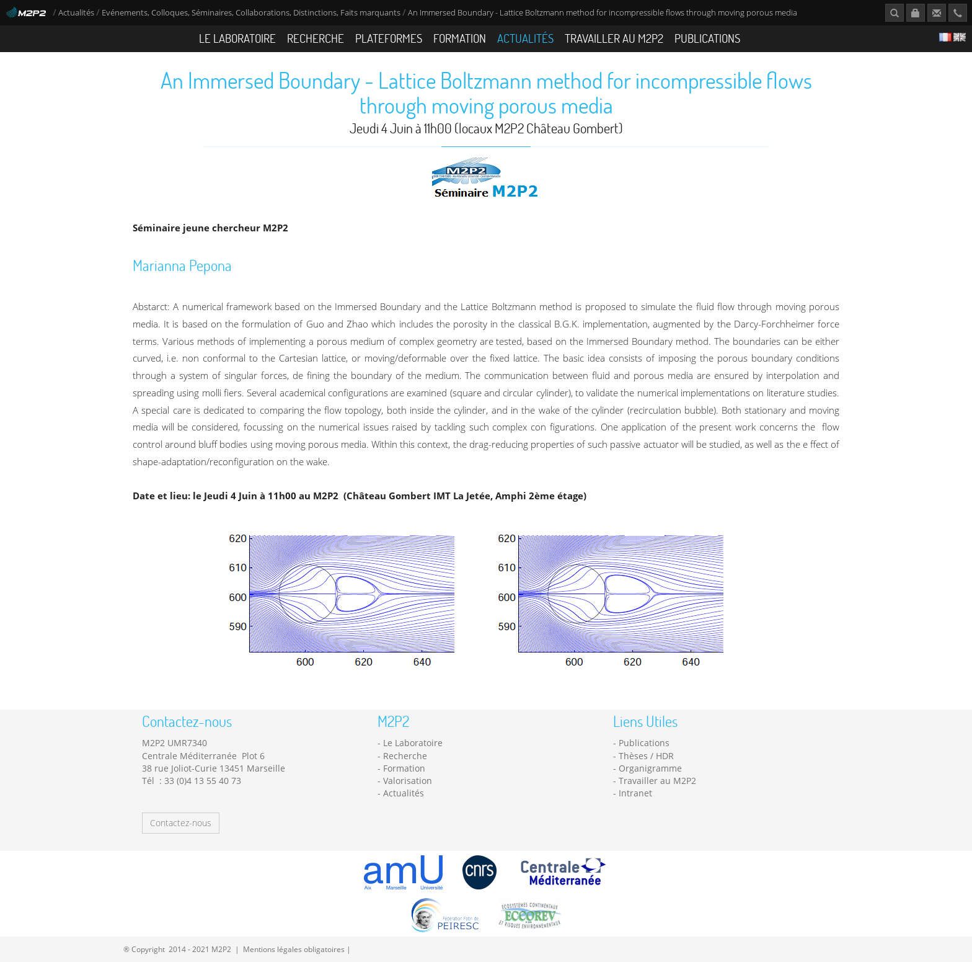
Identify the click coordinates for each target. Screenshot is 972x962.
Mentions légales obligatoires (294, 949)
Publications (707, 38)
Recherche (315, 38)
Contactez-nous (180, 823)
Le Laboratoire (237, 38)
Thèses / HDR (646, 756)
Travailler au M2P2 (614, 38)
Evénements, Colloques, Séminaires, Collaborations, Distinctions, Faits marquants (251, 12)
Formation (459, 38)
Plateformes (388, 38)
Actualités (76, 12)
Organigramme (650, 768)
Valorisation (407, 780)
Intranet (635, 793)
